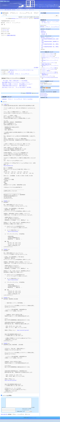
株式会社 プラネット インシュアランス (19, 73)
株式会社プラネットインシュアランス (20, 18)
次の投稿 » (36, 67)
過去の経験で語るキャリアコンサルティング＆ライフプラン (16, 82)
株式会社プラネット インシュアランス (50, 65)
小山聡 (5, 104)
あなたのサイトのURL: (27, 410)
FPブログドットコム (32, 419)
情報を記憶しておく (21, 413)
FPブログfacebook (44, 94)
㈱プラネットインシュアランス (48, 62)
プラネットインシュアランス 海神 (49, 72)
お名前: (33, 409)
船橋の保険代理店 (4, 1)
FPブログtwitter (43, 93)
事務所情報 (36, 18)
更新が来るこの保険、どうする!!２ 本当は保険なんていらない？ (17, 84)
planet (37, 93)
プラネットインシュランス (47, 56)
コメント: (3, 409)
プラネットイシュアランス (47, 76)
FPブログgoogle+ (43, 95)
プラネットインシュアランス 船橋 (49, 68)
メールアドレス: (25, 411)
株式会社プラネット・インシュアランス (50, 57)
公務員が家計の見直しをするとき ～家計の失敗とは (14, 85)
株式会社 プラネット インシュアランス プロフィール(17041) (17, 99)
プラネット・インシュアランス (48, 69)
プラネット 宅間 (45, 70)
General (42, 30)
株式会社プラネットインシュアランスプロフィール (21, 70)
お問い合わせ (11, 72)
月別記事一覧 (44, 34)
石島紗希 (5, 201)
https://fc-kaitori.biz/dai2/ (13, 231)
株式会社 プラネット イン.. (47, 37)
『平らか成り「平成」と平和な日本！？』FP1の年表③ (14, 80)
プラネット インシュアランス (48, 55)
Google (41, 83)
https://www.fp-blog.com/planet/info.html (50, 77)
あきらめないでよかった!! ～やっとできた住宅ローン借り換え (16, 87)
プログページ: (4, 35)
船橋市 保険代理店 (46, 64)
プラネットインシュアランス (48, 53)
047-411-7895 (6, 30)
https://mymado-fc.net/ (8, 165)
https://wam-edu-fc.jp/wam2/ (23, 330)
